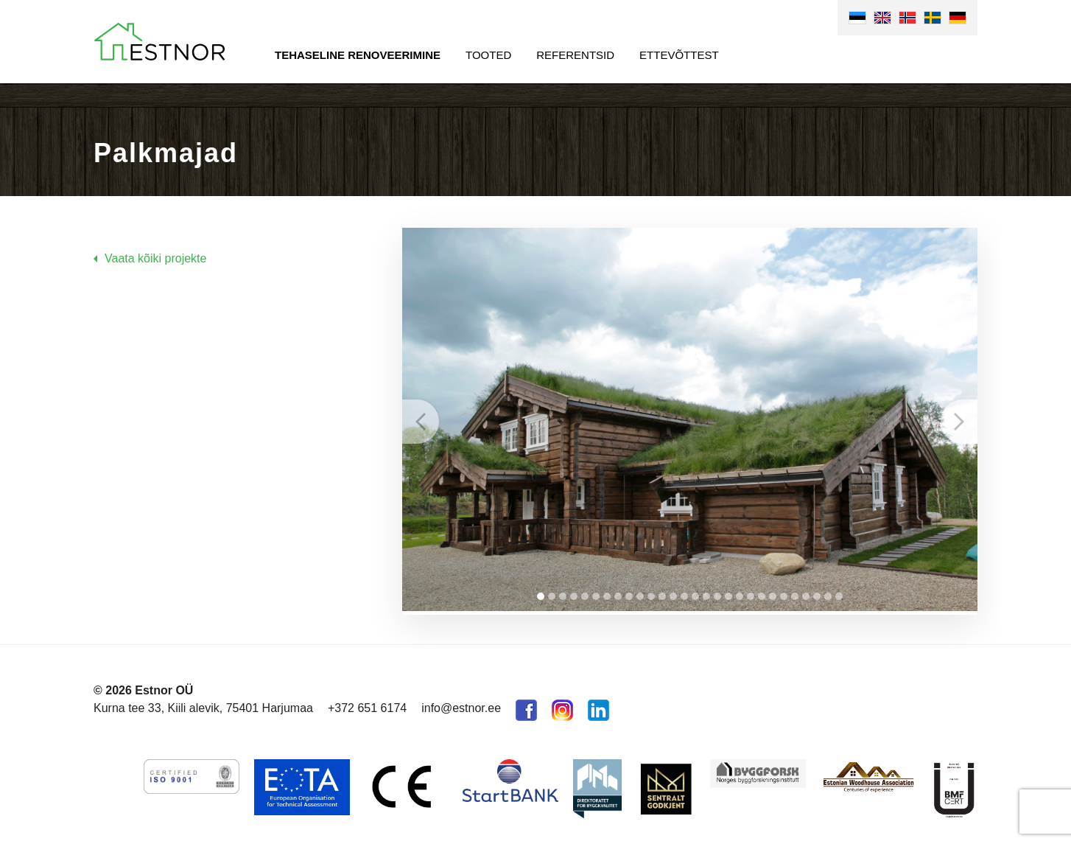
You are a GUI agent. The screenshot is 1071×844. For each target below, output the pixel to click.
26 (817, 592)
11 (651, 592)
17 (717, 592)
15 (695, 592)
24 (794, 592)
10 (640, 592)
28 (839, 592)
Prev (420, 419)
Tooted (488, 55)
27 (828, 592)
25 (806, 592)
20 (750, 592)
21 (761, 592)
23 (783, 592)
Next (959, 419)
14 (684, 592)
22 (772, 592)
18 (728, 592)
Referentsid (575, 55)
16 (706, 592)
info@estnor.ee (461, 704)
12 (662, 592)
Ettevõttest (679, 55)
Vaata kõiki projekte (155, 258)
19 (739, 592)
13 (673, 592)
